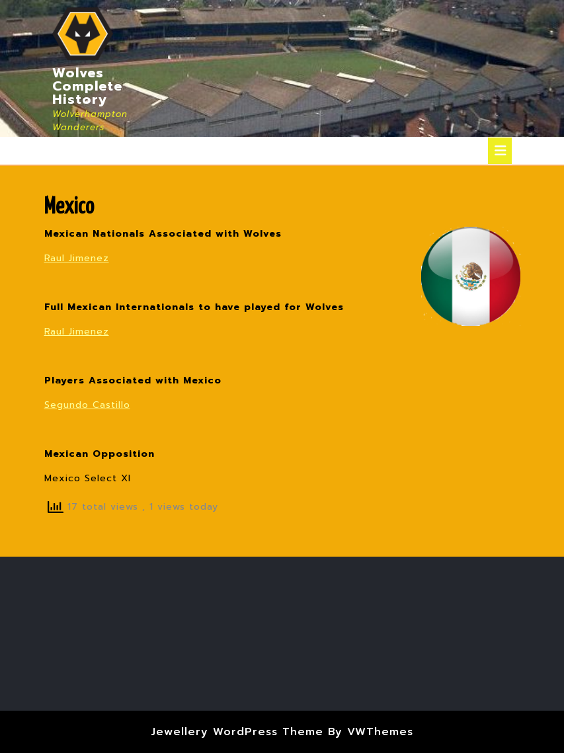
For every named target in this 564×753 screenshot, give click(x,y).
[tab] (499, 151)
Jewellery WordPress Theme (237, 732)
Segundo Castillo (87, 405)
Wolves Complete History (87, 86)
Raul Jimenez (76, 258)
